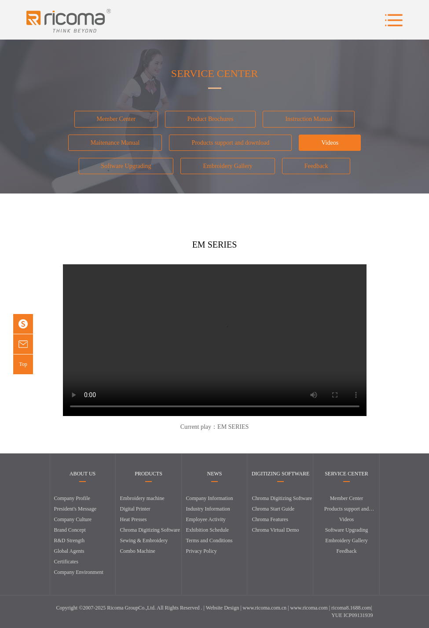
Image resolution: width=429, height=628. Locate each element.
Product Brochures (210, 119)
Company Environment (78, 572)
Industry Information (208, 509)
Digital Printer (135, 509)
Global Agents (69, 551)
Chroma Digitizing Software (150, 530)
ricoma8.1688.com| (351, 608)
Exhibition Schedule (207, 530)
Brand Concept (70, 530)
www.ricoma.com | (311, 608)
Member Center (116, 119)
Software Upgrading (126, 166)
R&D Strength (69, 540)
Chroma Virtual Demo (275, 530)
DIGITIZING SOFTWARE (281, 474)
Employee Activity (206, 519)
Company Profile (72, 498)
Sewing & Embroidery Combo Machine (144, 545)
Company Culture (73, 519)
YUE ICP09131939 (352, 615)
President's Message (75, 509)
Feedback (316, 166)
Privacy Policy (201, 551)
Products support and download (230, 142)
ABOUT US (82, 474)
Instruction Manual (308, 119)
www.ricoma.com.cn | (266, 608)
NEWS (214, 474)
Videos (329, 142)
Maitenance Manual (115, 142)
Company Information (209, 498)
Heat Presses (133, 519)
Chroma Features (270, 519)
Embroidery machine (142, 498)
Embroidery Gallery (227, 166)
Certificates (66, 562)
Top (23, 364)
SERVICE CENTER (346, 474)
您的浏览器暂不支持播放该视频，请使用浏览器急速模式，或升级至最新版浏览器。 (215, 340)
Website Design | (224, 608)
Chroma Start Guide (273, 509)
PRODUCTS (148, 474)
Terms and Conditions (209, 540)
